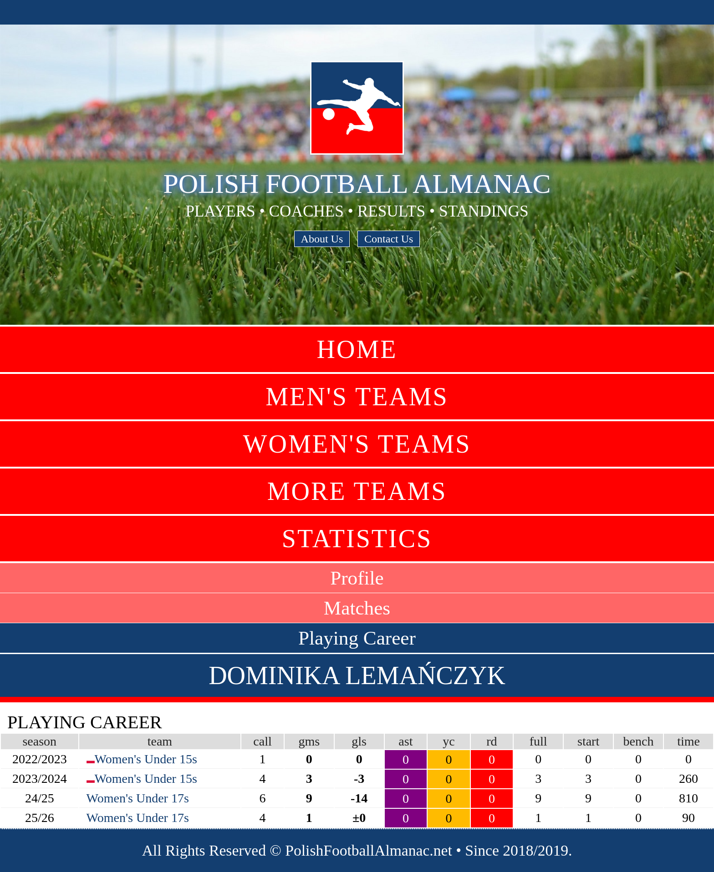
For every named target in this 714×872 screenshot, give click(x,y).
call (262, 741)
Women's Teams (357, 444)
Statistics (357, 538)
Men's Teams (356, 397)
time (688, 741)
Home (357, 349)
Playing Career (357, 638)
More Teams (357, 491)
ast (405, 741)
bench (638, 741)
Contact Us (388, 239)
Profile (357, 578)
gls (359, 741)
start (588, 741)
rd (491, 741)
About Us (322, 239)
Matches (357, 608)
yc (448, 741)
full (538, 741)
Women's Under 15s (146, 759)
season (39, 741)
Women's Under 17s (138, 798)
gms (309, 741)
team (160, 741)
